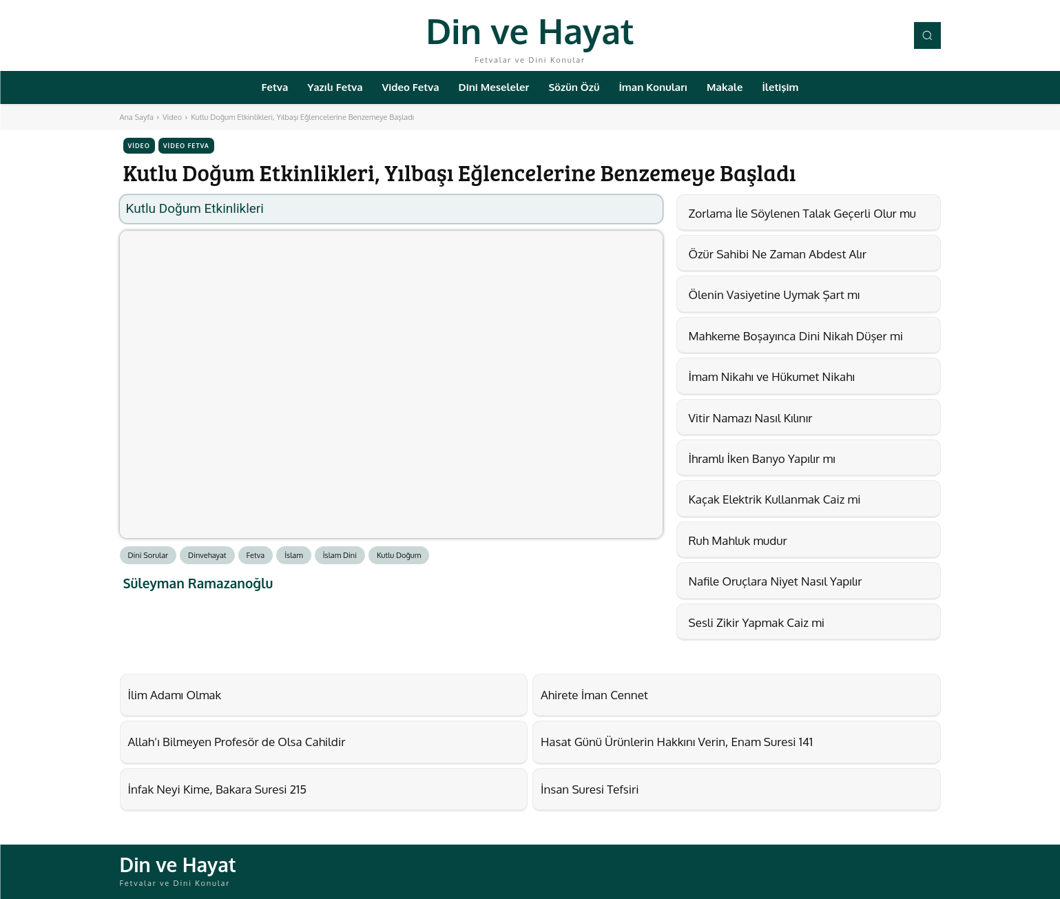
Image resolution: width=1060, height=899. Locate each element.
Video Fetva (186, 146)
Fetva (256, 555)
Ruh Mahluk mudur (738, 540)
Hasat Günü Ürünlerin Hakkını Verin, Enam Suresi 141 (677, 741)
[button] (927, 35)
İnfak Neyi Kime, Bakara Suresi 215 (217, 789)
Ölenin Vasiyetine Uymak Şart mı (774, 294)
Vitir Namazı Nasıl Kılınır (751, 418)
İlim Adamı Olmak (175, 695)
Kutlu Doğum (399, 555)
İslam (293, 555)
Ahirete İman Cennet (594, 695)
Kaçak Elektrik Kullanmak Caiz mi (775, 499)
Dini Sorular (148, 555)
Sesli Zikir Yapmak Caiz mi (757, 622)
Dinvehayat (207, 555)
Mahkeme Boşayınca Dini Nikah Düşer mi (796, 336)
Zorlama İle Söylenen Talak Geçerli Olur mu (802, 213)
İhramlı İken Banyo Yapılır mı (762, 458)
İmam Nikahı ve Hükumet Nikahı (772, 376)
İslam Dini (340, 555)
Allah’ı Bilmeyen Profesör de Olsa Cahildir (237, 741)
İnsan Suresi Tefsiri (589, 789)
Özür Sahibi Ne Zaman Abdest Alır (777, 254)
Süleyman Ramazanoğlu (198, 583)
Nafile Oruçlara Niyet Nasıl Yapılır (775, 581)
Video (172, 117)
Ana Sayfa (137, 117)
